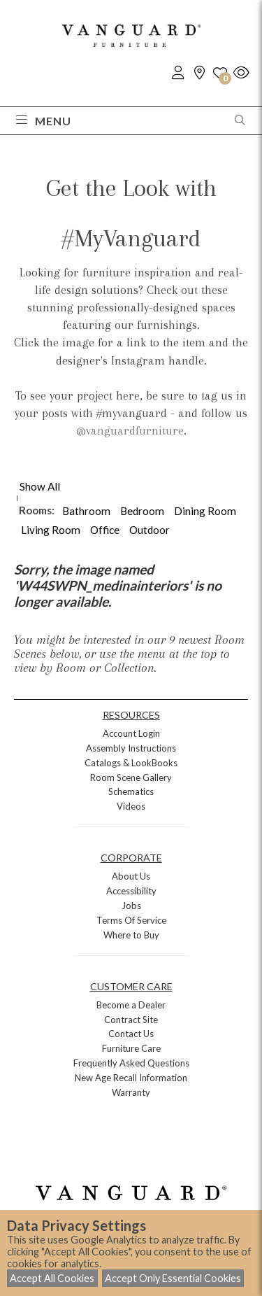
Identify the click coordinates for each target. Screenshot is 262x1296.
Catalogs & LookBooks (131, 762)
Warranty (131, 1092)
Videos (131, 806)
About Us (131, 876)
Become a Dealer (131, 1004)
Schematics (131, 791)
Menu (43, 120)
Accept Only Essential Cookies (173, 1278)
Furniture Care (131, 1048)
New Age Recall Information (131, 1077)
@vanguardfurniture (130, 430)
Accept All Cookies (52, 1278)
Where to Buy (131, 935)
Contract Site (131, 1019)
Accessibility (131, 890)
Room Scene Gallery (131, 777)
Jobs (131, 905)
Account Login (131, 733)
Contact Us (131, 1033)
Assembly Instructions (131, 748)
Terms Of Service (131, 920)
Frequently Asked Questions (131, 1063)
